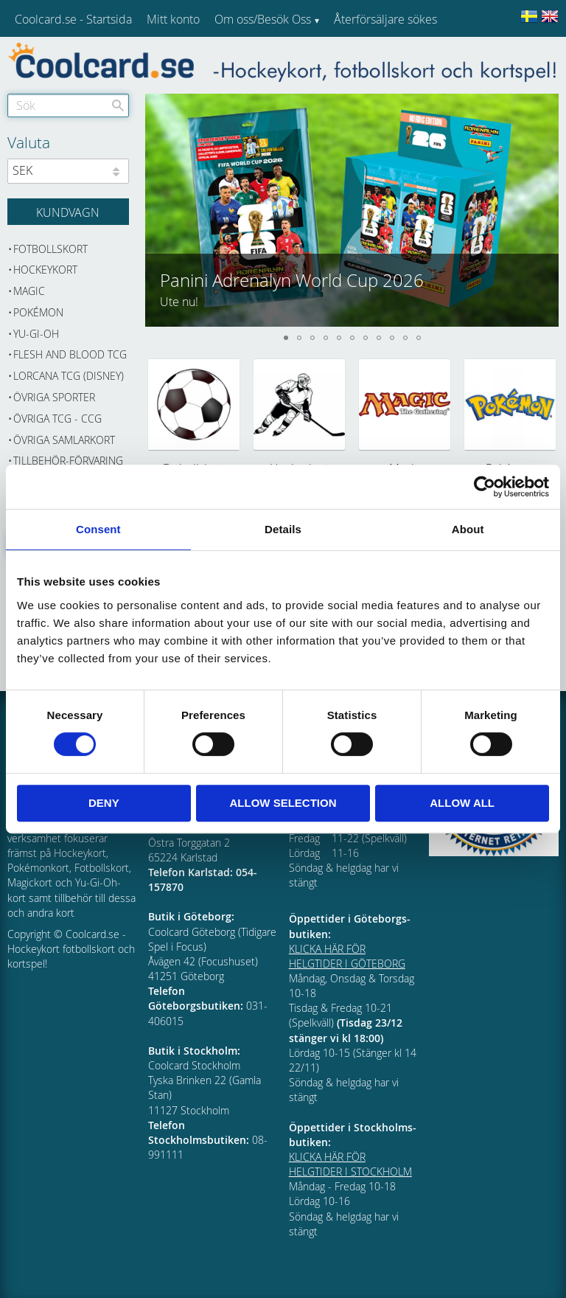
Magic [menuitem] (29, 291)
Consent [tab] (98, 529)
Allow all (462, 802)
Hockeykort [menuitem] (45, 270)
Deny (103, 802)
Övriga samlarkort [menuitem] (64, 440)
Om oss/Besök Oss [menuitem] (262, 19)
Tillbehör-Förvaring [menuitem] (68, 461)
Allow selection (282, 802)
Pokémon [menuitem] (38, 312)
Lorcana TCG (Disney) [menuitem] (68, 376)
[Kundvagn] (68, 211)
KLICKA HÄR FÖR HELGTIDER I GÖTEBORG (347, 956)
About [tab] (468, 529)
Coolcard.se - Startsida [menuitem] (73, 19)
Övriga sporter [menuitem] (54, 397)
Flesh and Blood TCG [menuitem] (70, 354)
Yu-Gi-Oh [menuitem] (36, 334)
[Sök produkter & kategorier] (68, 105)
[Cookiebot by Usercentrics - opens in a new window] (484, 487)
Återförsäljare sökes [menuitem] (385, 19)
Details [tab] (283, 529)
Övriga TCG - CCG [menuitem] (57, 419)
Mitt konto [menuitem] (173, 19)
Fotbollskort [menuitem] (50, 249)
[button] (547, 210)
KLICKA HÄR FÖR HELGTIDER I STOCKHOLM (350, 1164)
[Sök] (118, 105)
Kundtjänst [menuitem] (361, 57)
